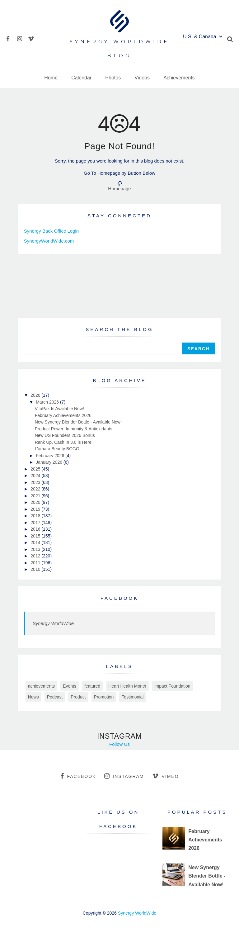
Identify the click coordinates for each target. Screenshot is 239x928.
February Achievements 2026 (63, 415)
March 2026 (48, 402)
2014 (35, 542)
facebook (78, 776)
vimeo (165, 776)
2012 (35, 555)
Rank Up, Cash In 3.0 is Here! (64, 442)
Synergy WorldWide (53, 623)
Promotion (104, 696)
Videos (142, 77)
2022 (35, 488)
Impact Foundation (172, 686)
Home (51, 77)
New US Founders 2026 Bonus (65, 435)
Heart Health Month (127, 686)
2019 (35, 509)
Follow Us (119, 744)
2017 (35, 522)
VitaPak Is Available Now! (59, 408)
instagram (124, 776)
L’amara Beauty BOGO (57, 448)
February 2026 (50, 455)
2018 (35, 515)
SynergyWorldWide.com (49, 241)
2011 (35, 562)
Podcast (55, 696)
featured (92, 686)
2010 (35, 569)
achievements (41, 686)
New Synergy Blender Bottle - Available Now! (78, 421)
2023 (35, 482)
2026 (35, 395)
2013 (35, 549)
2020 (35, 502)
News (33, 696)
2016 (35, 529)
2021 (35, 495)
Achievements (179, 77)
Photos (113, 77)
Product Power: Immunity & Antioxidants (73, 428)
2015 (35, 535)
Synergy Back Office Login (51, 231)
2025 (35, 468)
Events (69, 686)
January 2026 (49, 462)
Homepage (119, 188)
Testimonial (132, 696)
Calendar (81, 77)
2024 (35, 475)
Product (78, 696)
